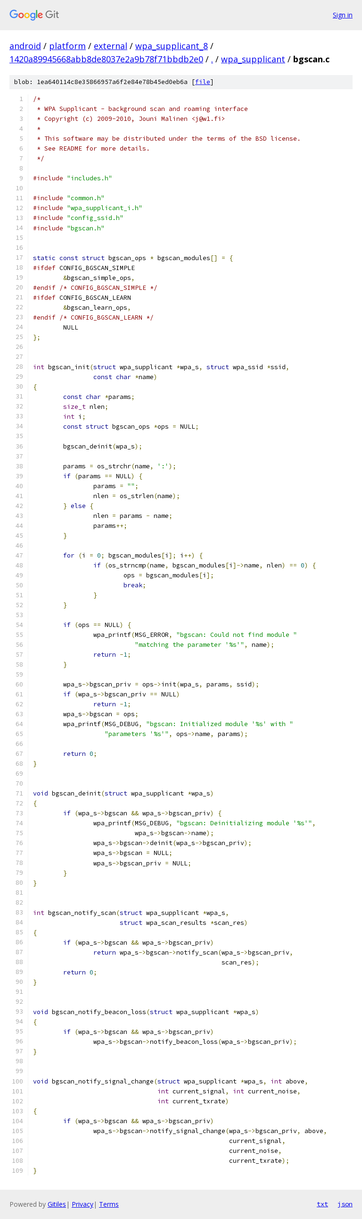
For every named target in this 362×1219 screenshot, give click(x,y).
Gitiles (57, 1204)
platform (67, 45)
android (25, 45)
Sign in (343, 14)
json (345, 1204)
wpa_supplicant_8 (171, 45)
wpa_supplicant (253, 59)
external (110, 45)
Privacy (82, 1204)
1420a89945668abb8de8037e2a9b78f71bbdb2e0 (106, 59)
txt (322, 1204)
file (202, 82)
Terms (109, 1204)
